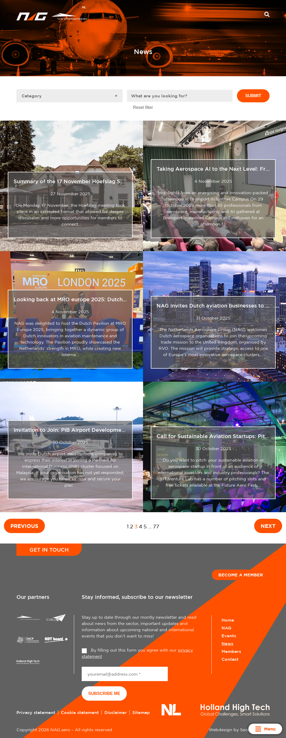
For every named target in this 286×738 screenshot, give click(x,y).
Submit (253, 95)
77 (156, 526)
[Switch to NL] (84, 7)
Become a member (240, 574)
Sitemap (141, 712)
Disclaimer (115, 712)
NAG (226, 627)
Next (268, 526)
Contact (230, 659)
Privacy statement (35, 712)
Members (231, 651)
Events (229, 635)
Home (228, 620)
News (227, 643)
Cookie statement (80, 712)
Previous (24, 526)
